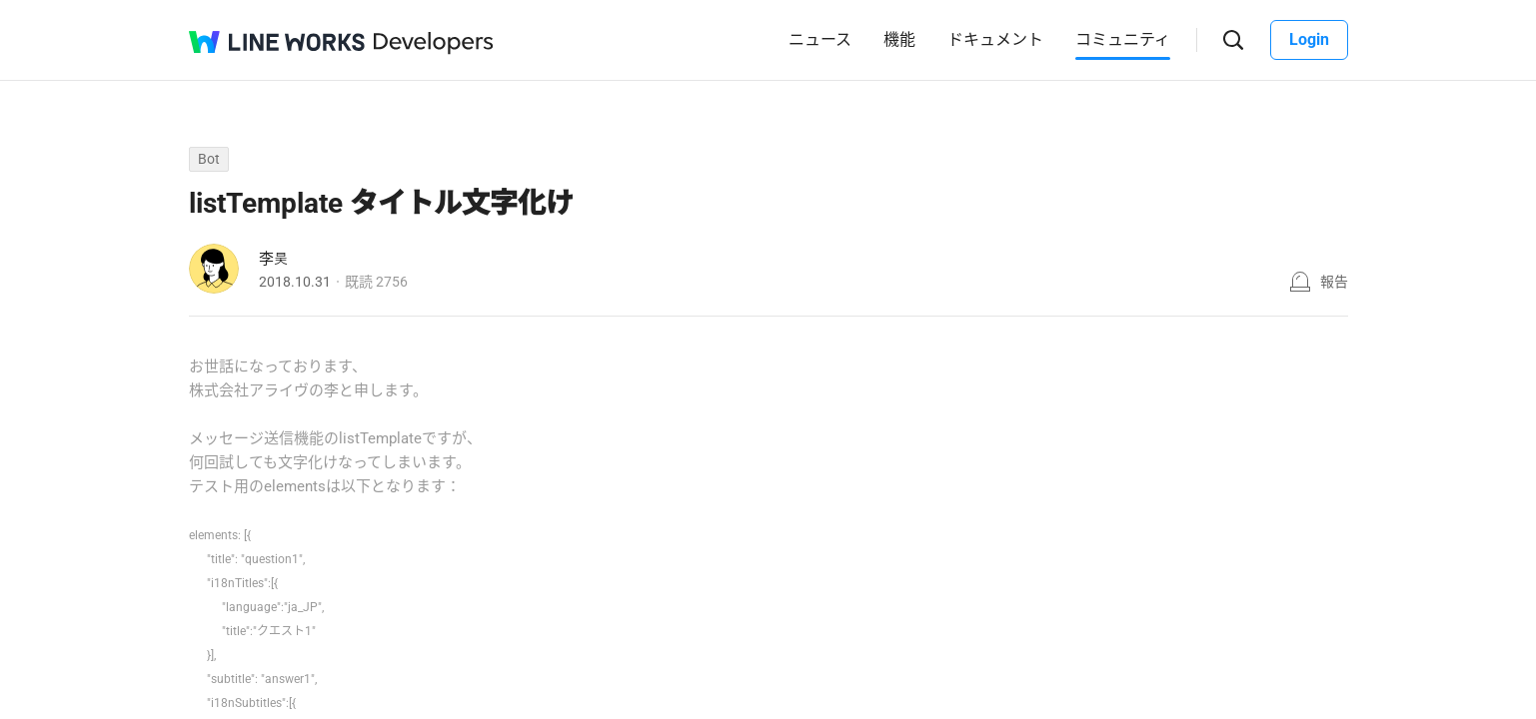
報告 (1334, 282)
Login (1309, 39)
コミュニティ (1122, 39)
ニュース (819, 39)
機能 (899, 39)
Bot (209, 159)
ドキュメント (995, 39)
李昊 (274, 259)
